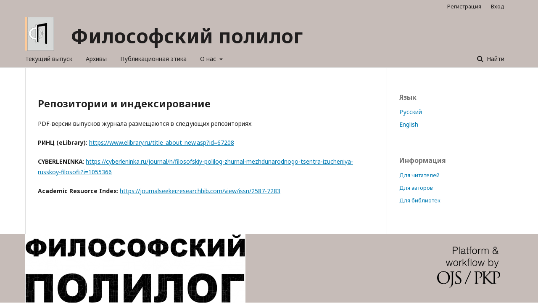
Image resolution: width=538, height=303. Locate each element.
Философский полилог (187, 35)
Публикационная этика (153, 59)
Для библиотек (419, 200)
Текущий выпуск (48, 59)
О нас (209, 59)
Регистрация (464, 6)
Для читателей (419, 175)
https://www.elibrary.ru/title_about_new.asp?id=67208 (161, 142)
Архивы (96, 59)
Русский (410, 112)
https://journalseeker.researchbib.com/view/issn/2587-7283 (200, 191)
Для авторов (416, 187)
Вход (497, 6)
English (408, 124)
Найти (494, 59)
